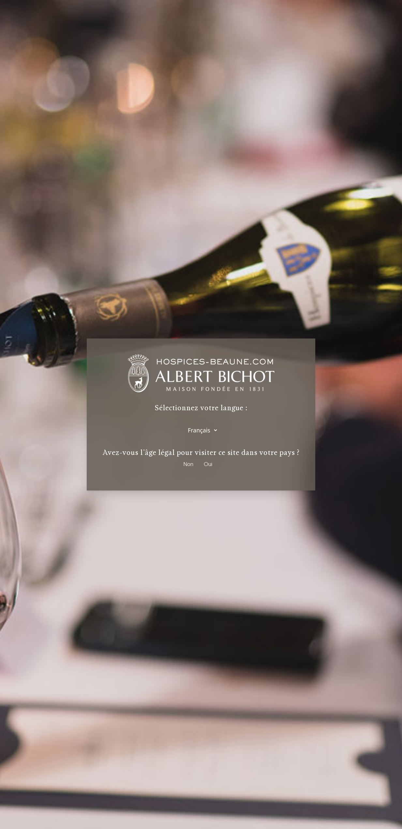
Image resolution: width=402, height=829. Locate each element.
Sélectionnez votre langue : (201, 408)
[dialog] (201, 414)
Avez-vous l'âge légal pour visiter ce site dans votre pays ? (201, 453)
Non (188, 463)
